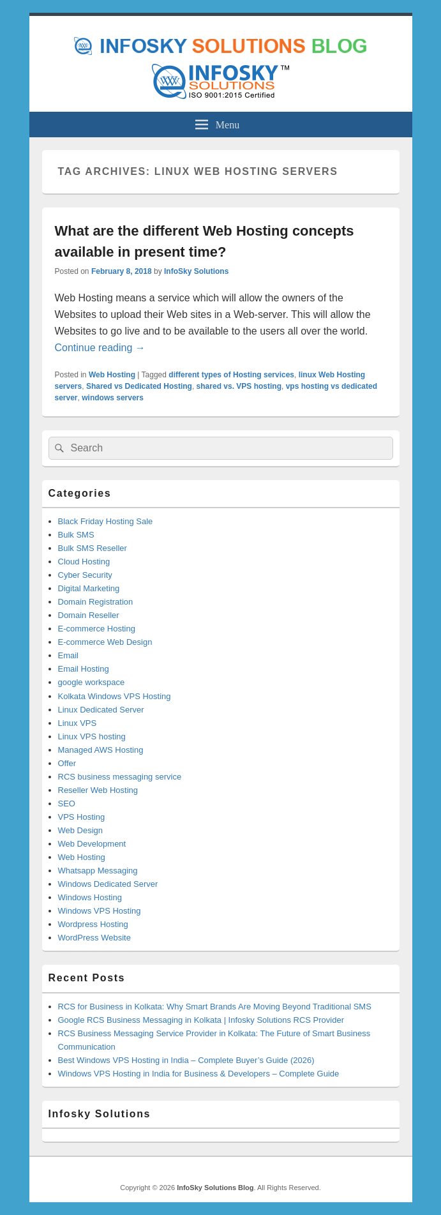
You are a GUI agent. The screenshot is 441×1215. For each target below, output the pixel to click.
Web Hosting (112, 374)
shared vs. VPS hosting (239, 386)
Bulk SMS (76, 535)
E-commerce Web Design (105, 642)
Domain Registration (95, 602)
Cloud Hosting (84, 561)
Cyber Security (85, 575)
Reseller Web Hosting (98, 790)
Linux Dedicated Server (101, 709)
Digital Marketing (89, 588)
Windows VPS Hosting (99, 911)
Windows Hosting (90, 897)
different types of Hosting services (231, 374)
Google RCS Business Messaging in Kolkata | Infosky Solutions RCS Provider (201, 1020)
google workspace (91, 682)
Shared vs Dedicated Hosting (139, 386)
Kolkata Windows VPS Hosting (114, 696)
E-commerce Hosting (96, 628)
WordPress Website (94, 937)
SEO (66, 803)
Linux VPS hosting (92, 736)
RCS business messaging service (120, 776)
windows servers (113, 397)
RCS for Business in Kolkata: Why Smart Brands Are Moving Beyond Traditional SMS (214, 1006)
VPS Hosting (81, 817)
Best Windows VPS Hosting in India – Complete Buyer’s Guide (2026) (186, 1060)
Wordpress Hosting (93, 924)
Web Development (92, 844)
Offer (67, 763)
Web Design (80, 830)
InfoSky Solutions (196, 271)
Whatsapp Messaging (98, 870)
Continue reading (100, 347)
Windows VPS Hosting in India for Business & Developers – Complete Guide (199, 1073)
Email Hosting (83, 669)
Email (68, 655)
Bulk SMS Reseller (92, 548)
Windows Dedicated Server (108, 884)
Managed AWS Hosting (101, 750)
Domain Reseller (88, 615)
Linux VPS (77, 723)
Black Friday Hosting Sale (105, 521)
